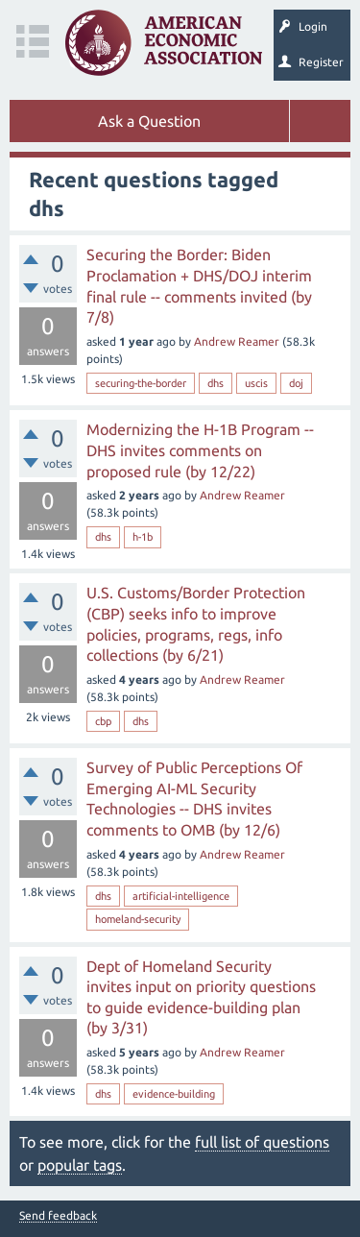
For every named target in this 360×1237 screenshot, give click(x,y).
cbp (103, 721)
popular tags (79, 1165)
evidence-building (173, 1094)
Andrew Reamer (236, 341)
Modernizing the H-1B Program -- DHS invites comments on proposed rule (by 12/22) (200, 450)
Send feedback (58, 1216)
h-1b (142, 537)
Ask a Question (149, 121)
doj (296, 383)
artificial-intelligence (180, 896)
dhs (215, 383)
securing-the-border (140, 383)
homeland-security (137, 919)
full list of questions (262, 1142)
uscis (256, 383)
